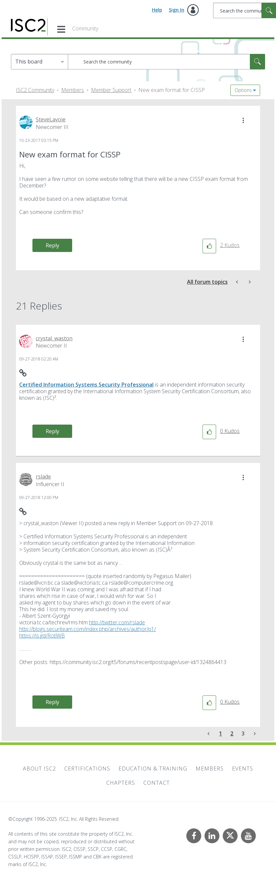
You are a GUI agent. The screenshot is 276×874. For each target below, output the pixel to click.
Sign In (176, 10)
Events (242, 768)
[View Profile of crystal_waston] (54, 338)
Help (157, 10)
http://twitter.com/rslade (117, 622)
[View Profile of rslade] (43, 476)
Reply (52, 245)
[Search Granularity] (39, 61)
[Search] (166, 61)
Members (72, 90)
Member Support (111, 90)
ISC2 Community (35, 90)
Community (85, 28)
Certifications (87, 768)
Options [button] (243, 90)
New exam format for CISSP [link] (171, 90)
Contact (156, 782)
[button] (243, 120)
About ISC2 (39, 768)
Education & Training (152, 768)
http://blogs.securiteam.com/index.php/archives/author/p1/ (87, 629)
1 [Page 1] (220, 733)
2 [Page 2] (231, 733)
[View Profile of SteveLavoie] (51, 119)
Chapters (120, 782)
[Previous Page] (209, 733)
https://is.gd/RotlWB (42, 635)
